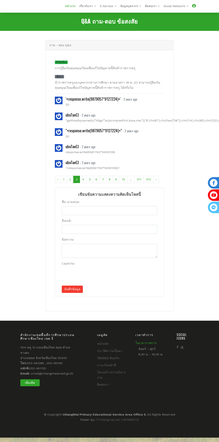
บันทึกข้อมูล (72, 293)
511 (139, 184)
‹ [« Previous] (57, 184)
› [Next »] (156, 184)
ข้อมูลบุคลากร (129, 8)
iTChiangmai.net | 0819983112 (117, 424)
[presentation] (91, 279)
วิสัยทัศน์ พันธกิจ (108, 362)
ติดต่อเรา (150, 8)
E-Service (106, 8)
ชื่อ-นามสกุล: (71, 206)
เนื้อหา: (59, 81)
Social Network (174, 8)
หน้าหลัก (103, 348)
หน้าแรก (70, 8)
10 (123, 184)
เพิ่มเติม (30, 387)
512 (148, 184)
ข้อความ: (68, 244)
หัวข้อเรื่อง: (61, 66)
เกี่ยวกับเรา (86, 8)
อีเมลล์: (66, 225)
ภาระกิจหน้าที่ (106, 369)
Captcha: (68, 267)
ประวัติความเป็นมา (110, 355)
